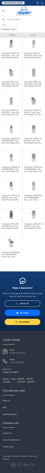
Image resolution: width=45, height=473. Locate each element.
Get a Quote (22, 313)
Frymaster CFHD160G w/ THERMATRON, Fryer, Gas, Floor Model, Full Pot (11, 254)
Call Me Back (22, 322)
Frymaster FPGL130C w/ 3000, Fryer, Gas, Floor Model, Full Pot (10, 226)
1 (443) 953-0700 (16, 362)
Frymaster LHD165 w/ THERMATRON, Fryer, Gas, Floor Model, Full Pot (33, 169)
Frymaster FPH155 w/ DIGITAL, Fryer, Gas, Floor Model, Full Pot (11, 197)
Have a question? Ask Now (13, 3)
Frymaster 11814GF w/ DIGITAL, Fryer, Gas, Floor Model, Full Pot (33, 226)
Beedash (6, 459)
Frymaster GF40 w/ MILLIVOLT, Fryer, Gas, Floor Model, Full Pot (11, 84)
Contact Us (22, 304)
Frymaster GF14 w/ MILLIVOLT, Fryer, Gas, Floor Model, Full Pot (33, 55)
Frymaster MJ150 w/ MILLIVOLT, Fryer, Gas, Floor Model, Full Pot (11, 112)
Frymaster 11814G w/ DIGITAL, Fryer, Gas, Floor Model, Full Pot (33, 140)
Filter (12, 35)
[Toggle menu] (3, 11)
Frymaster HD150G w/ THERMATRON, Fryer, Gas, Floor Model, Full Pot (11, 140)
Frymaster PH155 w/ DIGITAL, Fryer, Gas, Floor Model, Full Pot (32, 112)
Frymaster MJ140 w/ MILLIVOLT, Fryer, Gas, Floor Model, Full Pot (33, 84)
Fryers (4, 25)
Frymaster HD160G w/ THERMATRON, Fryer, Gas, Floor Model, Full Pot (11, 169)
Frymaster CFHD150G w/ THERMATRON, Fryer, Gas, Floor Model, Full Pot (33, 197)
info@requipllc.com (17, 352)
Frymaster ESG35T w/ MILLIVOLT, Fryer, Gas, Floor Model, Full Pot (11, 55)
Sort (33, 35)
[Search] (22, 19)
